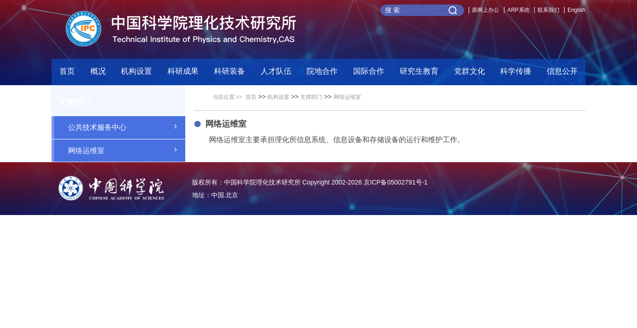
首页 (67, 71)
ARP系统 (518, 10)
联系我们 (548, 10)
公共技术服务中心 (126, 126)
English (576, 10)
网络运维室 (126, 149)
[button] (229, 73)
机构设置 (278, 97)
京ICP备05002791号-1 (396, 182)
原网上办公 (485, 10)
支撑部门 (311, 97)
